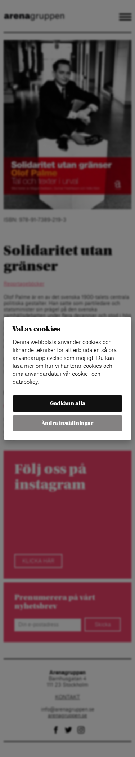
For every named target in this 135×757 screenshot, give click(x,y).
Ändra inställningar (67, 423)
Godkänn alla (67, 403)
